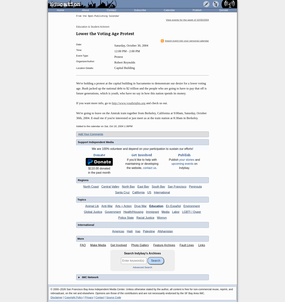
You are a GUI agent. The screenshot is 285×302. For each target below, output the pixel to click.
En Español (173, 206)
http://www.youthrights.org (128, 103)
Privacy (89, 297)
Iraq (137, 231)
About (85, 10)
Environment (191, 206)
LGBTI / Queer (191, 211)
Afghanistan (165, 231)
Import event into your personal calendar (185, 40)
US (149, 192)
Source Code (113, 297)
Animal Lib (92, 206)
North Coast (91, 186)
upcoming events (182, 163)
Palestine (149, 231)
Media (166, 211)
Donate (223, 10)
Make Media (98, 245)
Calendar (169, 10)
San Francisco (177, 186)
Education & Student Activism (92, 26)
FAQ (83, 245)
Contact (111, 10)
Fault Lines (187, 245)
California (138, 192)
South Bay (158, 186)
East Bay (143, 186)
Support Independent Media (96, 142)
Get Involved (119, 245)
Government (113, 211)
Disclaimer (56, 297)
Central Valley (110, 186)
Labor (176, 211)
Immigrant (152, 211)
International (162, 192)
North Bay (128, 186)
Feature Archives (164, 245)
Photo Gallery (140, 245)
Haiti (130, 231)
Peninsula (195, 186)
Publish (197, 10)
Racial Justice (145, 217)
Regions (83, 180)
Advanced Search (142, 267)
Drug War (140, 206)
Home (60, 10)
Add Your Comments (90, 134)
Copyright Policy (74, 297)
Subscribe (140, 10)
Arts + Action (123, 206)
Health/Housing (133, 211)
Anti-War (107, 206)
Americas (118, 231)
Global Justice (93, 211)
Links (201, 245)
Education (156, 206)
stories (186, 159)
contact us (149, 167)
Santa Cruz (122, 192)
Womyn (162, 217)
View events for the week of (187, 20)
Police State (126, 217)
